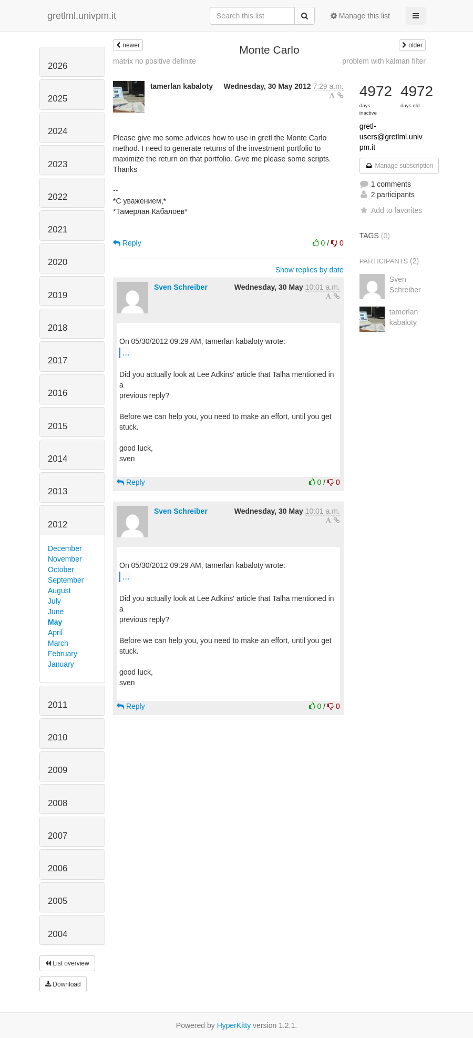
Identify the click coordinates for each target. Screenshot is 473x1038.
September (66, 580)
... (125, 352)
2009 (57, 770)
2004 (57, 934)
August (59, 590)
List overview (67, 963)
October (61, 569)
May (55, 622)
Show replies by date (309, 270)
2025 (57, 99)
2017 (57, 360)
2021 (57, 230)
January (61, 664)
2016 (57, 393)
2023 (57, 164)
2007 (57, 836)
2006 (57, 868)
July (54, 601)
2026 (57, 66)
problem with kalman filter (384, 61)
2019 (57, 295)
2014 (57, 459)
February (62, 653)
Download (63, 984)
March (58, 643)
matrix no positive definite (154, 61)
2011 (57, 705)
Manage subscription (399, 165)
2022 (57, 197)
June (56, 611)
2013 (57, 491)
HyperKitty (234, 1025)
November (65, 559)
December (65, 548)
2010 (57, 737)
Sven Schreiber (181, 287)
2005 (57, 901)
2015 (57, 426)
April (55, 632)
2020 (57, 262)
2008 (57, 803)
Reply (127, 243)
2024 (57, 131)
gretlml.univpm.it (81, 16)
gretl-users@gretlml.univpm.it (391, 136)
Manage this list (360, 16)
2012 (57, 525)
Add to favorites (390, 210)
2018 (57, 328)
